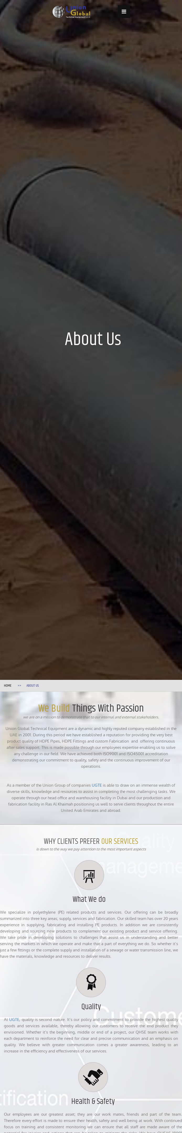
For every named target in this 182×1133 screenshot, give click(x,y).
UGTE (97, 785)
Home (8, 686)
